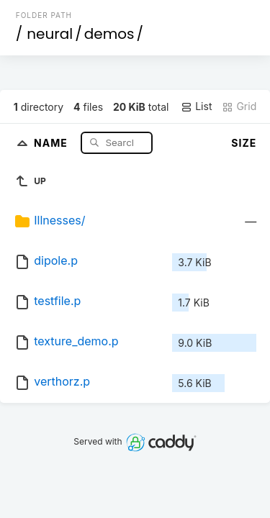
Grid (239, 106)
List (196, 106)
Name (52, 142)
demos (109, 34)
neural (50, 34)
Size (243, 143)
